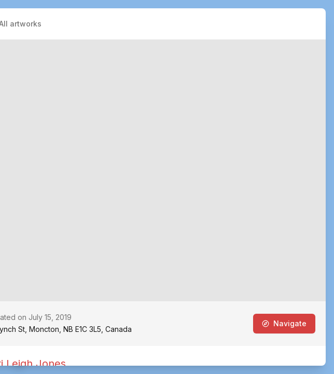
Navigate (284, 323)
